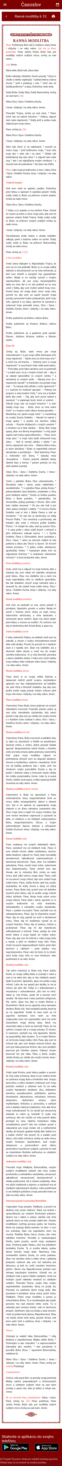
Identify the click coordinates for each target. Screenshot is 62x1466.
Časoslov (31, 4)
